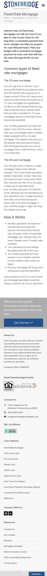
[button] (43, 5)
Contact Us (9, 529)
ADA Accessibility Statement (17, 557)
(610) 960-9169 (15, 412)
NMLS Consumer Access (15, 551)
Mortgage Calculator (13, 546)
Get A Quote (9, 535)
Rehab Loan (9, 464)
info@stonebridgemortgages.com (23, 416)
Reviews (8, 540)
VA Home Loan (11, 459)
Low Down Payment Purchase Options (22, 487)
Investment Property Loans (17, 492)
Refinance (8, 498)
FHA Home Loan (11, 453)
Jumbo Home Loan (12, 475)
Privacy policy (10, 563)
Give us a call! (28, 276)
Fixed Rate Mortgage (13, 447)
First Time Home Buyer (14, 481)
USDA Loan (9, 470)
